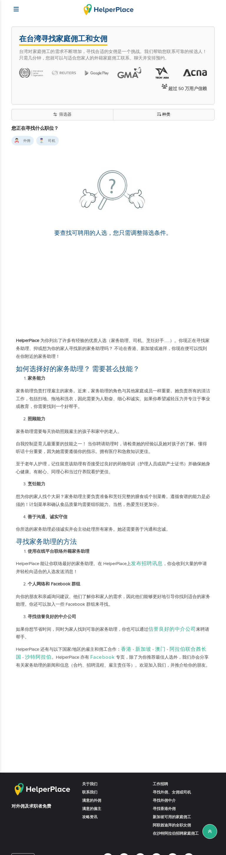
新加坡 (143, 649)
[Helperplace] (13, 6)
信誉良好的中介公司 (172, 629)
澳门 (160, 649)
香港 (126, 649)
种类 (163, 115)
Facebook (102, 657)
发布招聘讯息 (147, 564)
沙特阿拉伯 (38, 657)
